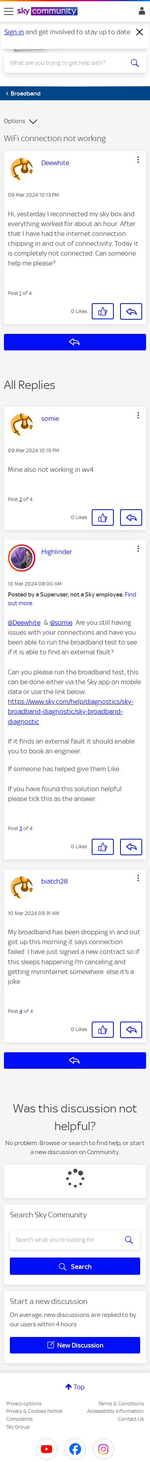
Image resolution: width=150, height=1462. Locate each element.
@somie (61, 622)
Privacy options (23, 1404)
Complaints (19, 1419)
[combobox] (68, 63)
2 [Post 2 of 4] (20, 499)
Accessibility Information (115, 1411)
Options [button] (14, 121)
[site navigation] (8, 11)
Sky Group (18, 1427)
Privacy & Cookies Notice (34, 1411)
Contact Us (131, 1419)
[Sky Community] (48, 12)
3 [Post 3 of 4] (20, 828)
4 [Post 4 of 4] (20, 1011)
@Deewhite (24, 622)
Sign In (140, 13)
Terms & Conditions (121, 1404)
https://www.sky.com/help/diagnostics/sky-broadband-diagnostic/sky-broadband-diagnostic (70, 711)
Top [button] (79, 1387)
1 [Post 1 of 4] (20, 293)
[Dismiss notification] (139, 32)
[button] (138, 160)
